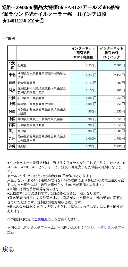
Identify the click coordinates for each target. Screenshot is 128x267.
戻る (8, 249)
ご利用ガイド (44, 219)
